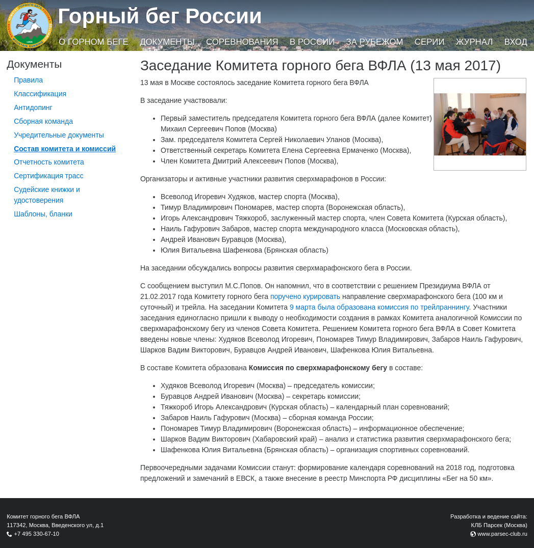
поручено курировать (305, 296)
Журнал (474, 42)
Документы (167, 42)
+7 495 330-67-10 (36, 534)
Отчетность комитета (49, 162)
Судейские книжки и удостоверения (47, 194)
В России (312, 42)
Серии (430, 42)
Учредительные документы (59, 135)
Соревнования (242, 42)
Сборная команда (43, 121)
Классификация (40, 94)
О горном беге (93, 42)
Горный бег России (160, 16)
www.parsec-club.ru (502, 534)
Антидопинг (33, 107)
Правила (28, 80)
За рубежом (374, 42)
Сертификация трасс (48, 176)
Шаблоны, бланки (43, 214)
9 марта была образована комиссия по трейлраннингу (379, 307)
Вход (515, 42)
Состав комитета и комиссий (65, 149)
